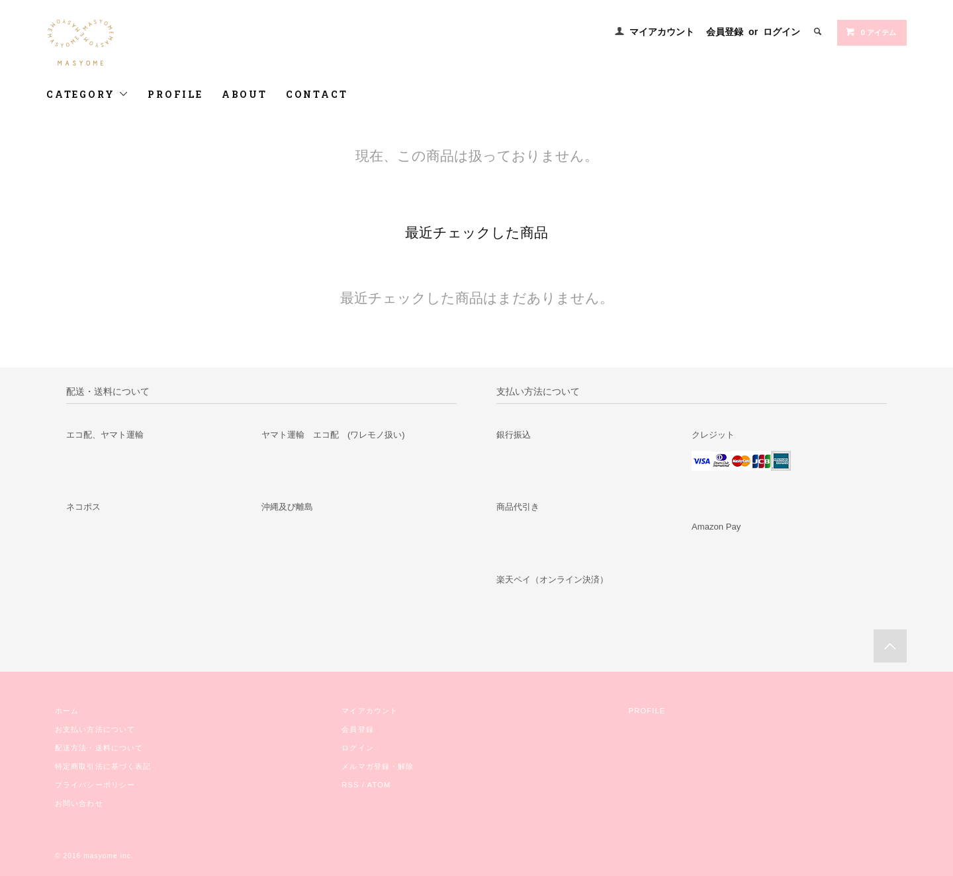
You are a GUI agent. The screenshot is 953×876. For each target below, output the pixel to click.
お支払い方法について (95, 729)
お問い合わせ (79, 803)
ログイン (781, 31)
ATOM (379, 785)
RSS (350, 785)
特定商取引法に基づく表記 (103, 766)
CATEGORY (87, 94)
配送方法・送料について (99, 748)
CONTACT (317, 94)
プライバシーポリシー (95, 785)
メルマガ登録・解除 (377, 766)
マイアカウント (661, 31)
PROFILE (175, 94)
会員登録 (724, 31)
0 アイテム (870, 31)
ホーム (67, 711)
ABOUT (244, 94)
